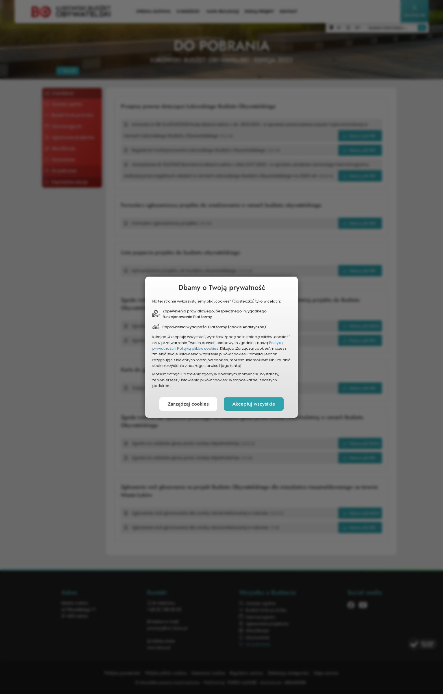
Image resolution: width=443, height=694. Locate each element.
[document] (221, 347)
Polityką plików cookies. (198, 348)
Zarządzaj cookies (188, 404)
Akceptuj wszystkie (253, 404)
